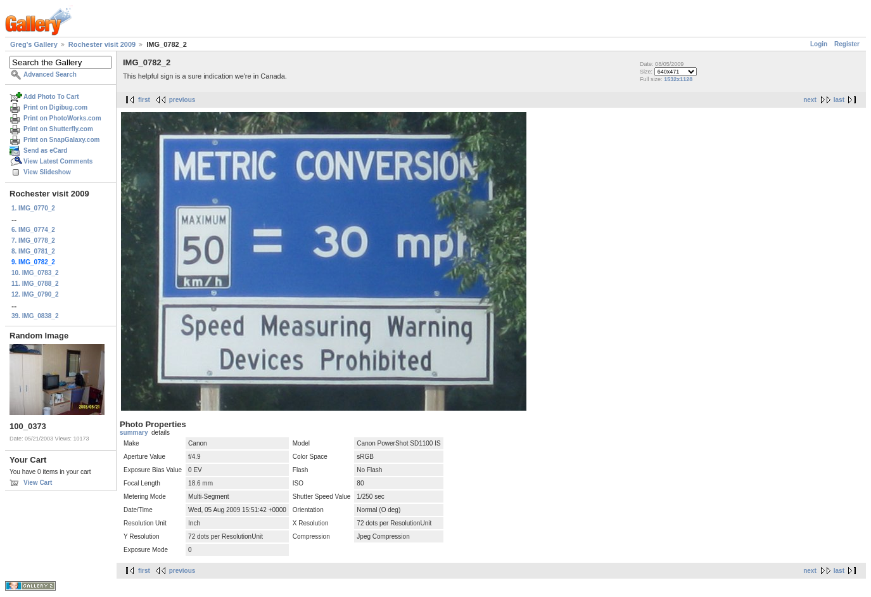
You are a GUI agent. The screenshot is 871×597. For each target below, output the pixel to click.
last (839, 99)
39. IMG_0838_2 (35, 315)
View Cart (37, 482)
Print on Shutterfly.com (58, 128)
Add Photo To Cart (51, 96)
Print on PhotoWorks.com (62, 118)
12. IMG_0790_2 (35, 294)
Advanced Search (50, 74)
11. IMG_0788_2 (35, 283)
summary (134, 432)
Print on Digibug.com (55, 107)
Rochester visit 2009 (102, 44)
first (144, 99)
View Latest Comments (57, 161)
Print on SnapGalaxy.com (61, 139)
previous (182, 99)
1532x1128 (678, 79)
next (810, 99)
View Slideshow (47, 172)
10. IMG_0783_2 (35, 272)
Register (847, 44)
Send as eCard (45, 150)
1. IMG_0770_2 (33, 208)
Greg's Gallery (34, 44)
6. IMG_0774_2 (33, 229)
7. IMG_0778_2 (33, 240)
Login (818, 44)
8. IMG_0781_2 (33, 251)
